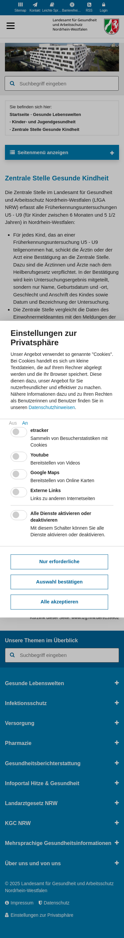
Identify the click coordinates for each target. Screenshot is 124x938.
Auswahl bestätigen (59, 581)
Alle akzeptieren (59, 602)
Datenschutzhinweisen (51, 407)
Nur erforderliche (59, 562)
